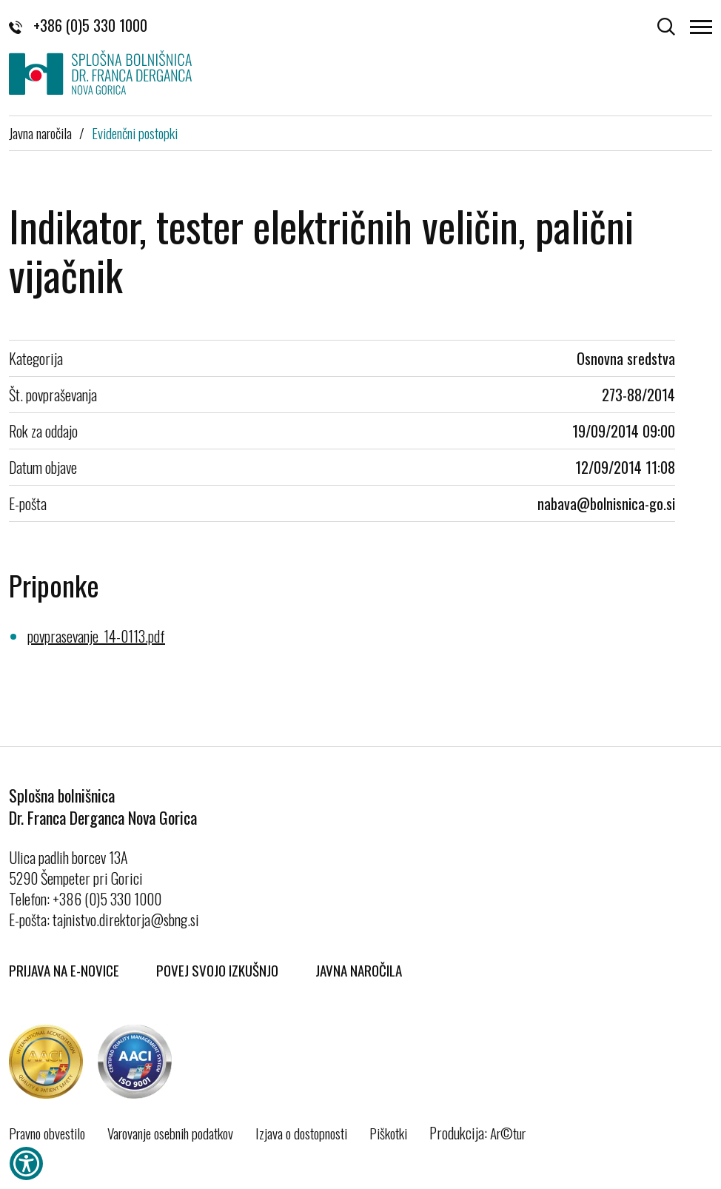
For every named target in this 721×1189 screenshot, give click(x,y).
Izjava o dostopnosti (301, 1132)
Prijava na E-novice (64, 969)
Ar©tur (508, 1132)
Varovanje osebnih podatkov (170, 1132)
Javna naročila (40, 132)
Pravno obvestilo (47, 1132)
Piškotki (388, 1132)
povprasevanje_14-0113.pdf (96, 636)
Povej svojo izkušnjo (217, 969)
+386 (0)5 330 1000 (78, 25)
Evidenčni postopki (135, 132)
